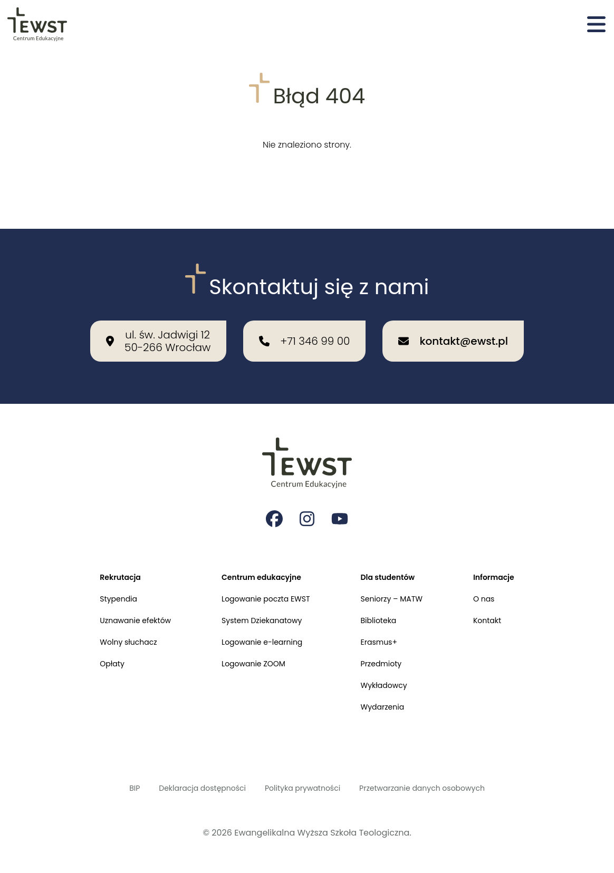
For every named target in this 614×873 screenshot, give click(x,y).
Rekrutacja (104, 556)
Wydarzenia (389, 702)
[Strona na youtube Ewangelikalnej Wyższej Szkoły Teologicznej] (340, 495)
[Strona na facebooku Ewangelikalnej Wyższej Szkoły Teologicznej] (273, 495)
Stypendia (102, 581)
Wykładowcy (391, 678)
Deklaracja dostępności (187, 786)
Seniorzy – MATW (399, 581)
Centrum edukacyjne (258, 556)
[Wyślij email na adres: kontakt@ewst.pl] (452, 314)
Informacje (509, 556)
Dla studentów (395, 556)
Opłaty (95, 653)
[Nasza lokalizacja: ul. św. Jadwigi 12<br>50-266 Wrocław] (158, 314)
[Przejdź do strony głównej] (38, 25)
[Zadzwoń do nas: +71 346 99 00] (304, 314)
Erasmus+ (385, 629)
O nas (498, 581)
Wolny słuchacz (114, 629)
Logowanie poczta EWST (263, 581)
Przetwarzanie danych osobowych (438, 786)
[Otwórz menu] (596, 25)
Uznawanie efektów (121, 605)
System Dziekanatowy (259, 605)
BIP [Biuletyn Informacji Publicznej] (111, 786)
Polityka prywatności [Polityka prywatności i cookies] (301, 786)
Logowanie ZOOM (249, 653)
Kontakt (502, 605)
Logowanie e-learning (259, 629)
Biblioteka (384, 605)
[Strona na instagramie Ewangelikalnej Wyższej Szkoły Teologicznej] (307, 495)
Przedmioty (387, 653)
